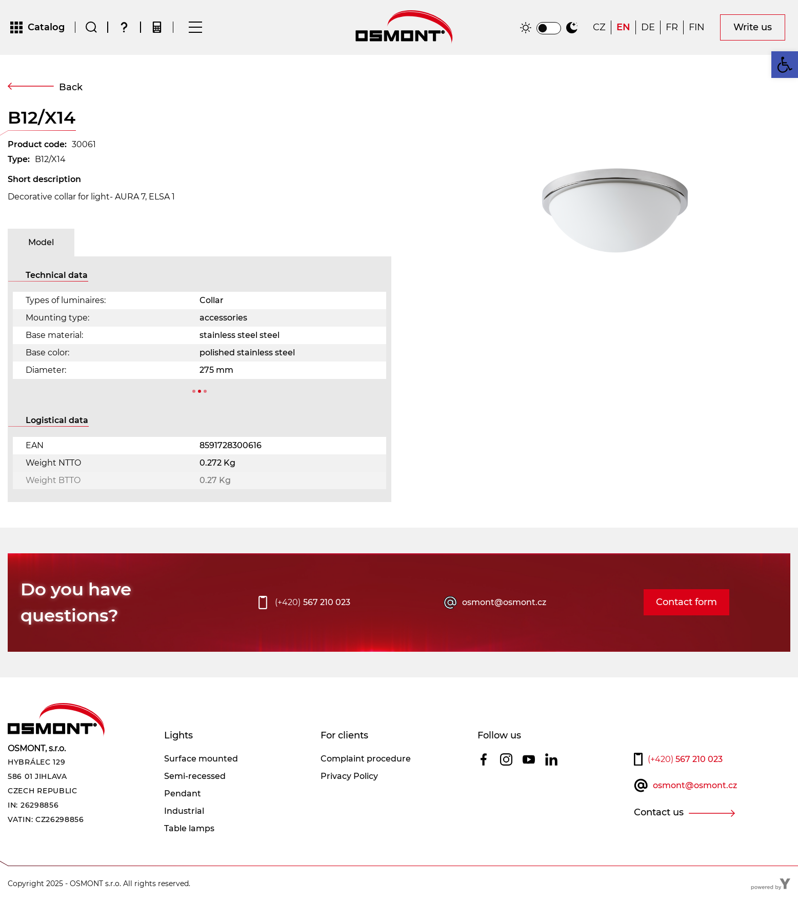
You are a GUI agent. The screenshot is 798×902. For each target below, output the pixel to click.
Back (71, 87)
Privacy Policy (349, 776)
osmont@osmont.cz (504, 603)
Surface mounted (201, 759)
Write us (752, 27)
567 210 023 (312, 603)
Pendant (182, 794)
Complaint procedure (366, 759)
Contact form (686, 603)
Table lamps (189, 829)
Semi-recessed (195, 776)
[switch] (548, 29)
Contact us (659, 812)
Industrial (184, 811)
